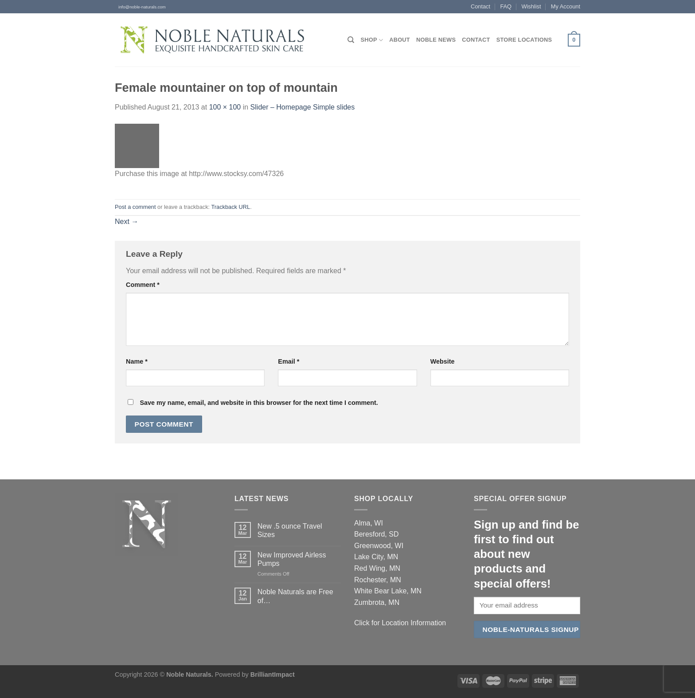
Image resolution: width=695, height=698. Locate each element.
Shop (371, 40)
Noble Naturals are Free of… (295, 596)
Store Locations (524, 39)
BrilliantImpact (272, 674)
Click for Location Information (400, 623)
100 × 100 (225, 107)
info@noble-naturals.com (140, 6)
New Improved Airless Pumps (292, 559)
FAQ (505, 6)
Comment (143, 284)
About (399, 39)
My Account (565, 6)
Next (126, 221)
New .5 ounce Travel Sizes (290, 530)
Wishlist (531, 6)
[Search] (351, 39)
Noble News (436, 39)
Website (442, 361)
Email (288, 361)
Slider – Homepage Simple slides (302, 107)
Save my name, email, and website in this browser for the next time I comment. (259, 402)
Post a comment (135, 207)
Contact (480, 6)
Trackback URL (230, 207)
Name (137, 361)
